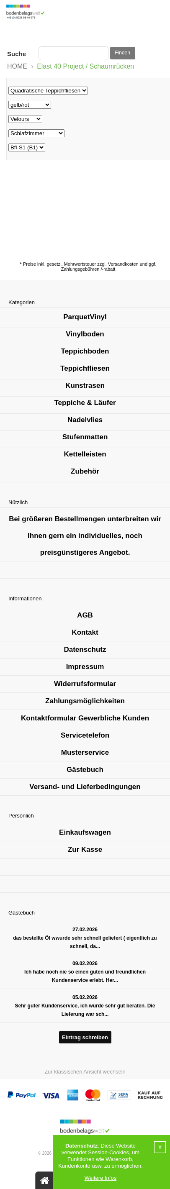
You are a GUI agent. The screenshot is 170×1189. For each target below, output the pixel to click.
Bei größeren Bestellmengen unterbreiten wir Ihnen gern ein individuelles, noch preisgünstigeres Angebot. (85, 535)
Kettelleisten (85, 454)
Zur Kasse (85, 849)
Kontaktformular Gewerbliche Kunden (85, 718)
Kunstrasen (85, 386)
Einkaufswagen (85, 832)
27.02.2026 (85, 930)
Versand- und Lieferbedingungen (84, 787)
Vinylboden (85, 334)
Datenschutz (85, 649)
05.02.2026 (85, 997)
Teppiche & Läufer (85, 403)
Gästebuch (85, 770)
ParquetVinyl (85, 317)
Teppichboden (85, 351)
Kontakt (85, 632)
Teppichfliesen (85, 368)
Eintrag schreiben (85, 1037)
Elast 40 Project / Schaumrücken (85, 66)
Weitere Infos (100, 1178)
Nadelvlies (85, 420)
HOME (17, 66)
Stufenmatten (85, 437)
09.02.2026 (85, 963)
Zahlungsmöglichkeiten (85, 701)
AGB (85, 615)
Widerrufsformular (85, 684)
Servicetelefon (85, 735)
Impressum (85, 667)
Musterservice (85, 752)
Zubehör (85, 471)
